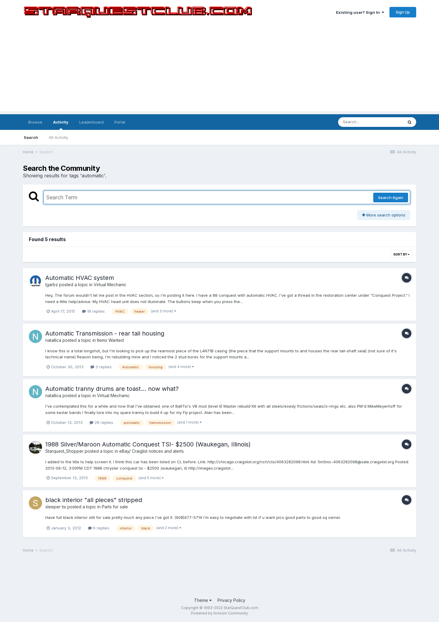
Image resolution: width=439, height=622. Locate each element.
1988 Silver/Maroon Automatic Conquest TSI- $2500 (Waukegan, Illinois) (148, 444)
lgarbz (51, 284)
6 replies (98, 527)
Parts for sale (115, 506)
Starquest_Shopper (64, 451)
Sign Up (403, 12)
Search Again (390, 197)
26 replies (101, 422)
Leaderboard (91, 122)
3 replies (101, 366)
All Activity (58, 137)
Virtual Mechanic (110, 284)
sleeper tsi (55, 506)
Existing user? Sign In (360, 12)
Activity (60, 125)
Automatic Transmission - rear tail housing (104, 333)
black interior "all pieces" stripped (93, 500)
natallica (53, 340)
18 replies (93, 311)
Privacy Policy (231, 600)
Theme (203, 600)
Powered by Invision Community (219, 613)
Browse (35, 122)
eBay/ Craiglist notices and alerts (151, 451)
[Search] (370, 122)
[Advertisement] (219, 69)
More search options (383, 215)
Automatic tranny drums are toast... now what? (112, 388)
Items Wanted (110, 340)
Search (31, 137)
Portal (119, 122)
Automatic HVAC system (79, 277)
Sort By (401, 254)
